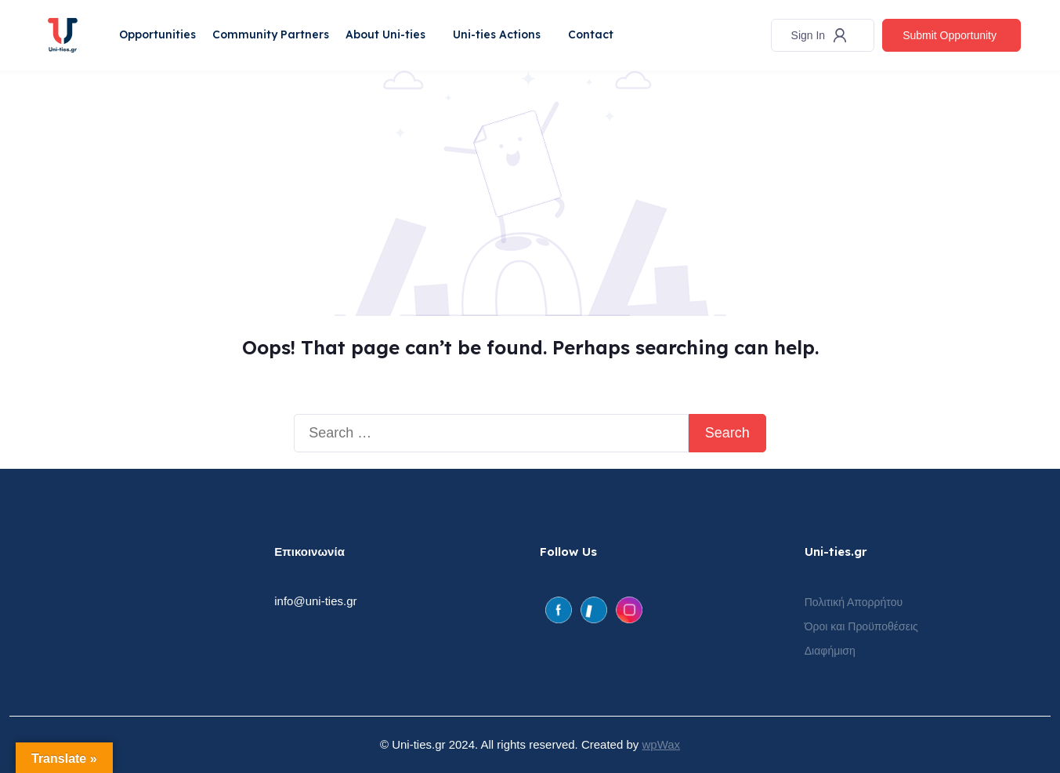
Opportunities (157, 34)
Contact (590, 34)
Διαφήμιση (830, 650)
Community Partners (270, 34)
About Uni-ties (385, 34)
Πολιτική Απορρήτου (854, 602)
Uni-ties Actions (497, 34)
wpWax (661, 744)
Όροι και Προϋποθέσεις (861, 626)
